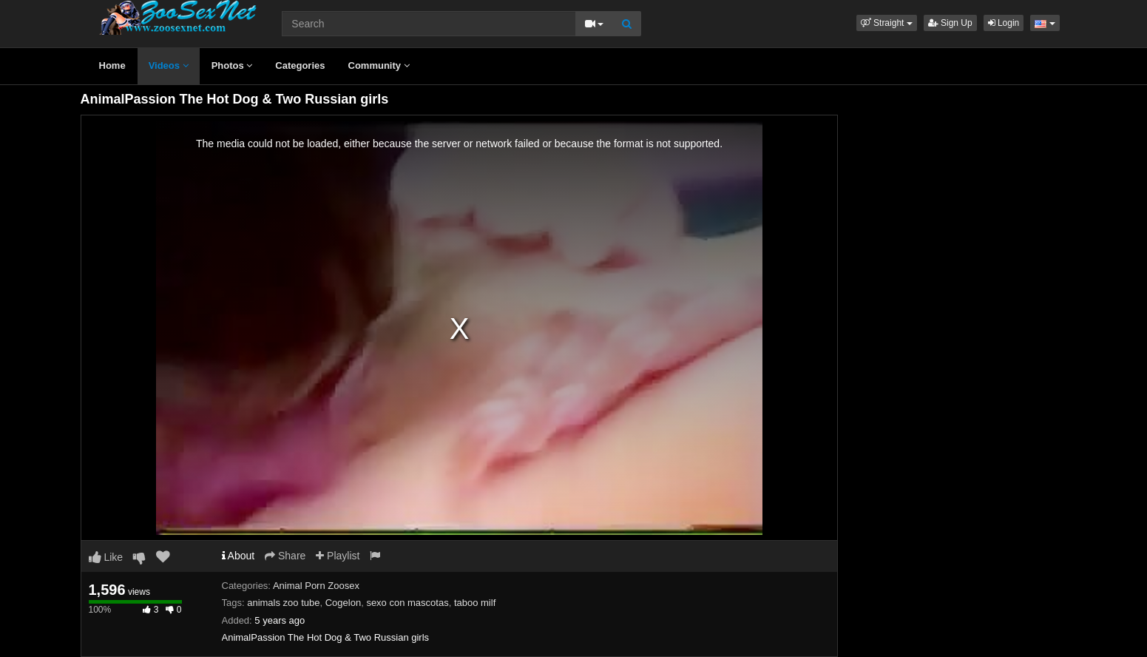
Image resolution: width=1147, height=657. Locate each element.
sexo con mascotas (407, 602)
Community (379, 65)
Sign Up (950, 23)
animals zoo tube (283, 602)
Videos (169, 65)
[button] (886, 23)
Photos (232, 65)
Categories (300, 65)
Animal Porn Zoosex (316, 585)
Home (112, 65)
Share (285, 556)
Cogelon (343, 602)
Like (106, 557)
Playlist (337, 556)
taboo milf (474, 602)
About (238, 556)
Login (1004, 23)
